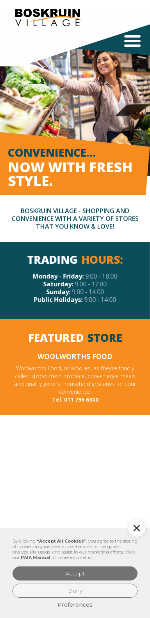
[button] (132, 41)
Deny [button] (75, 590)
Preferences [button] (75, 604)
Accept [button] (75, 573)
